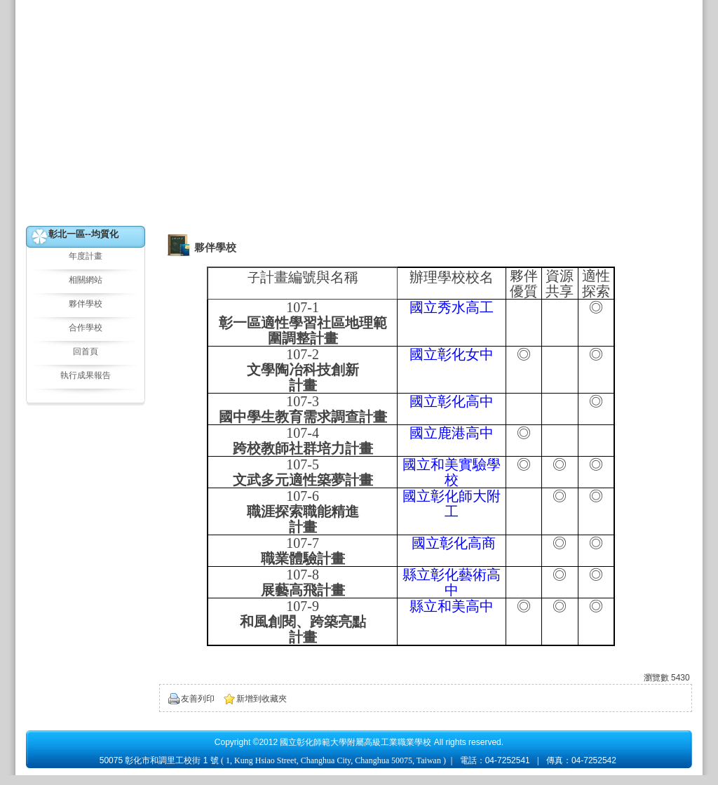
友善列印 (198, 699)
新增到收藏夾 (261, 699)
